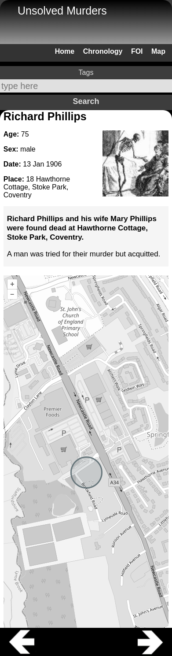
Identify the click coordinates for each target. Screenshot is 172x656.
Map (158, 51)
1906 (54, 164)
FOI (137, 51)
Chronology (103, 51)
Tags (86, 72)
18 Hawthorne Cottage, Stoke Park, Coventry (37, 187)
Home (64, 51)
